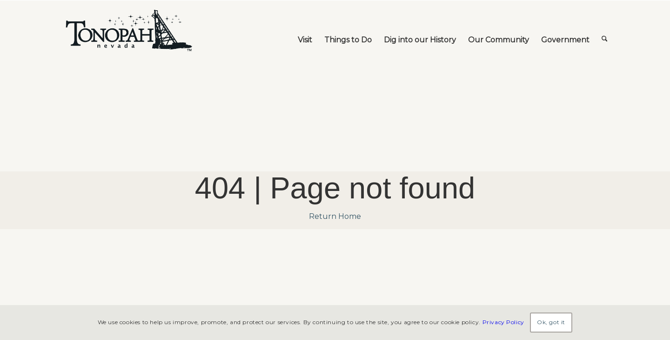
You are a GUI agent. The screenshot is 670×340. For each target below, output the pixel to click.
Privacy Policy (503, 322)
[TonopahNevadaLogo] (128, 30)
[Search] (605, 30)
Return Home (335, 216)
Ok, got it (551, 322)
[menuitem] (305, 30)
